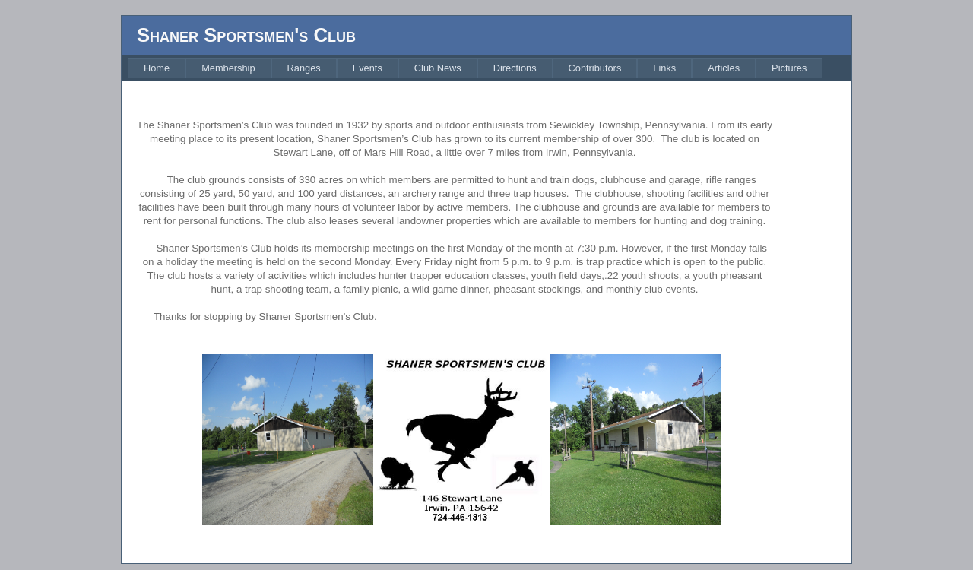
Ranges (304, 68)
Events (367, 68)
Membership (228, 68)
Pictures (789, 68)
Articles (724, 68)
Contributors (595, 68)
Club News (437, 68)
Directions (515, 68)
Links (664, 68)
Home (157, 68)
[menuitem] (156, 68)
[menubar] (475, 68)
